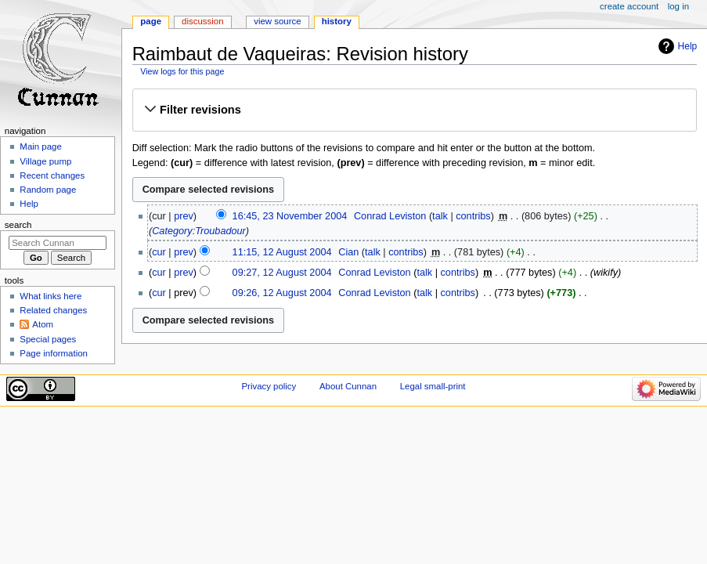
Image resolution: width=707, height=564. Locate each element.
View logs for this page (182, 71)
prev (183, 216)
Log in (678, 6)
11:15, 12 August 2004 (282, 252)
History (337, 21)
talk (440, 216)
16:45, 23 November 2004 (290, 216)
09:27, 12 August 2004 (282, 272)
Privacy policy (268, 386)
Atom (42, 324)
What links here (50, 296)
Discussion (202, 21)
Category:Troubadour (199, 231)
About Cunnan (348, 386)
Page (150, 21)
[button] (414, 109)
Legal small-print (433, 386)
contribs (473, 216)
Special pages (48, 339)
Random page (48, 189)
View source (277, 21)
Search (18, 225)
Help (688, 46)
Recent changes (52, 175)
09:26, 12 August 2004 (282, 292)
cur (159, 252)
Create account (629, 6)
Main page (41, 146)
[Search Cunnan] (57, 243)
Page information (54, 353)
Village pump (45, 161)
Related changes (53, 310)
